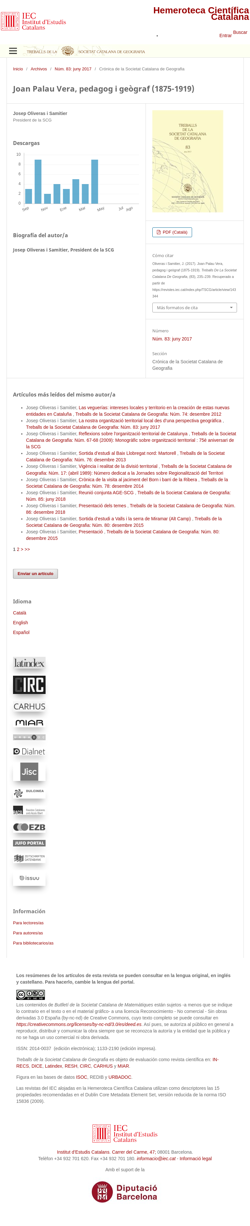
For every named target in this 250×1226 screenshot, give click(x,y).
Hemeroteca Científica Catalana (201, 13)
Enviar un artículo (35, 573)
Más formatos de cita (177, 307)
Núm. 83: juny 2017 (73, 68)
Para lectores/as (28, 922)
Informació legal (196, 1158)
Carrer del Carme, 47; (134, 1152)
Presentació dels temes (103, 505)
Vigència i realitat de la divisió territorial (119, 466)
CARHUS (103, 1066)
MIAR (123, 1066)
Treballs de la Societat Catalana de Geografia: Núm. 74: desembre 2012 (149, 414)
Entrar (225, 35)
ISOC (81, 1077)
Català (19, 612)
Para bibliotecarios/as (33, 943)
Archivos (39, 68)
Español (21, 632)
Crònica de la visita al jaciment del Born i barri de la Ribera (138, 479)
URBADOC (119, 1077)
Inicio (18, 68)
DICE (37, 1066)
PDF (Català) (174, 232)
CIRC (85, 1066)
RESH (71, 1066)
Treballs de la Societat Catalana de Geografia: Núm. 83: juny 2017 (93, 427)
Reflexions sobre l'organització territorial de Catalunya (134, 433)
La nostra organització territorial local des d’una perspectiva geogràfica (151, 420)
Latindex (53, 1066)
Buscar (240, 32)
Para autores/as (28, 932)
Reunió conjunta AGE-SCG (107, 492)
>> (27, 549)
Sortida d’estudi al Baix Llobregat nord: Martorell (128, 453)
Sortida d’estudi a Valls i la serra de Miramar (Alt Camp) (135, 518)
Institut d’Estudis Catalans (83, 1152)
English (20, 622)
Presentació (91, 531)
